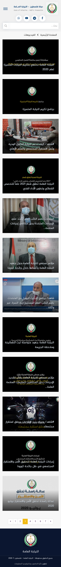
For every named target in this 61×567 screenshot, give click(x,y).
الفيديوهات (29, 35)
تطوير (30, 563)
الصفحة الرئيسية (48, 35)
